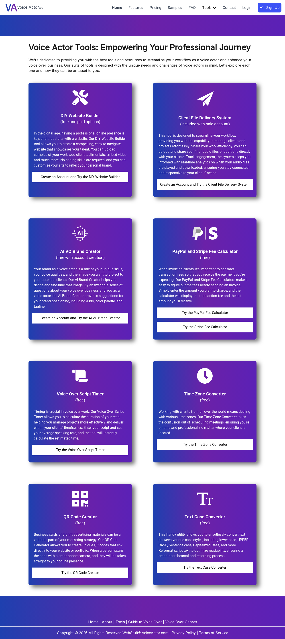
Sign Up (270, 7)
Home (117, 7)
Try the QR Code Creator (80, 573)
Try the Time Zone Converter (205, 444)
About (107, 622)
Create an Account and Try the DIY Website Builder (80, 177)
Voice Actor (24, 8)
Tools (209, 7)
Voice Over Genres (181, 622)
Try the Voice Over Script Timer (80, 450)
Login (246, 7)
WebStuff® (131, 633)
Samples (175, 7)
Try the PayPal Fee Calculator (205, 313)
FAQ (192, 7)
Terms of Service (213, 633)
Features (135, 7)
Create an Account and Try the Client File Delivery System (205, 184)
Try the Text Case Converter (204, 567)
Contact (229, 7)
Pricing (155, 7)
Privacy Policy (184, 633)
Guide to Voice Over (145, 622)
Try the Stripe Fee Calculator (205, 327)
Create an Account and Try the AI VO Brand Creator (80, 318)
